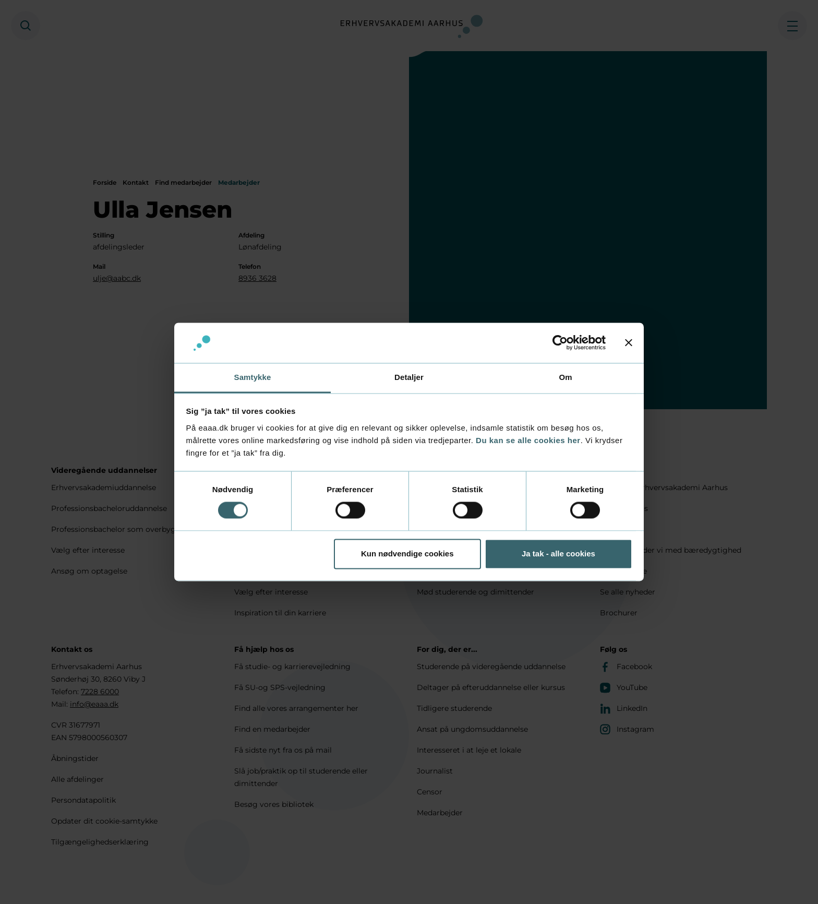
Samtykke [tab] (252, 377)
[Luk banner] (628, 343)
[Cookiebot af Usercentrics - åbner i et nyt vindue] (560, 343)
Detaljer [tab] (409, 377)
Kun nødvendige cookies (407, 553)
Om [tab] (565, 377)
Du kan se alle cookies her (528, 440)
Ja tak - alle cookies (558, 553)
